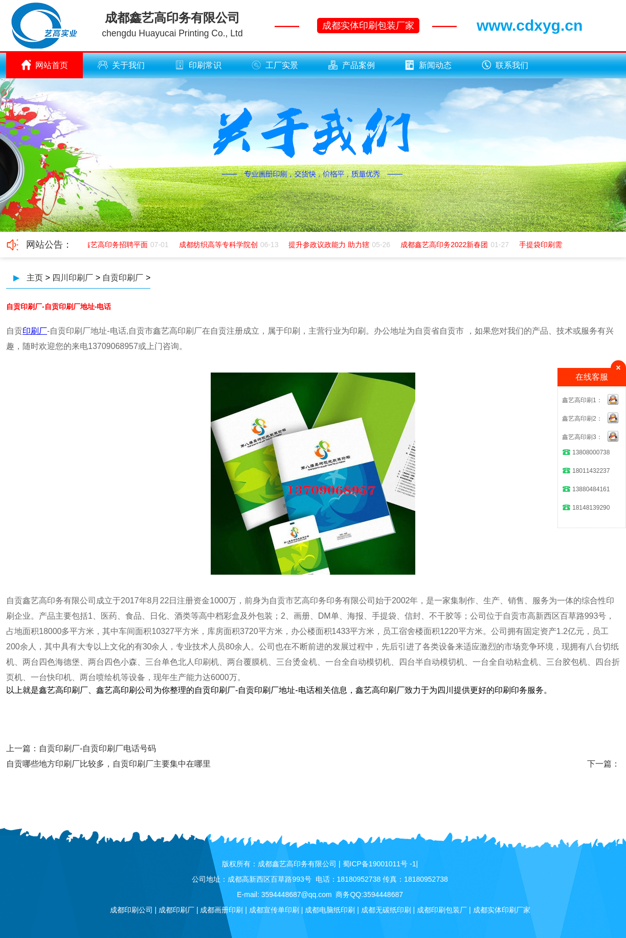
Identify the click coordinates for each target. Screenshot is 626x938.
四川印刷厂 (72, 277)
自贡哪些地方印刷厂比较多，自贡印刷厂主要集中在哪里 (108, 763)
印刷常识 (197, 65)
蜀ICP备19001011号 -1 (379, 864)
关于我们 (121, 65)
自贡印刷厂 (122, 277)
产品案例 (351, 65)
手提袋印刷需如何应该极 (559, 245)
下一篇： (603, 763)
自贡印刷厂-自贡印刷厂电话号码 (97, 748)
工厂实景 (274, 65)
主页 (35, 277)
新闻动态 (428, 65)
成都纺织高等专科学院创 (219, 245)
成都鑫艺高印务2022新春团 (445, 245)
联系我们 (504, 65)
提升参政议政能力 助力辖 (329, 245)
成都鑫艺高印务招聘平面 (109, 245)
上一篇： (22, 748)
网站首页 (44, 65)
